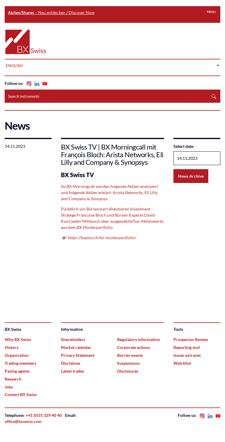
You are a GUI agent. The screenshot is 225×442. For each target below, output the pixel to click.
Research (13, 378)
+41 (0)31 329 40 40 (43, 415)
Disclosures (127, 371)
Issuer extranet (187, 355)
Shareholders (73, 339)
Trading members (20, 363)
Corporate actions (133, 347)
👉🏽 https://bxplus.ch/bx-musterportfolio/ (98, 237)
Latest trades (72, 371)
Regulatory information (138, 339)
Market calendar (76, 347)
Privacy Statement (77, 355)
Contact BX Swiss (21, 394)
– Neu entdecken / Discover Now (51, 12)
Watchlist (182, 363)
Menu (211, 11)
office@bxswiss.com (23, 421)
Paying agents (17, 371)
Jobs (9, 386)
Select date (183, 146)
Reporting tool (186, 347)
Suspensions (128, 363)
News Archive (191, 176)
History (11, 347)
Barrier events (130, 355)
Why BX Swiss (18, 339)
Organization (17, 355)
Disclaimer (71, 363)
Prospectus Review (190, 339)
